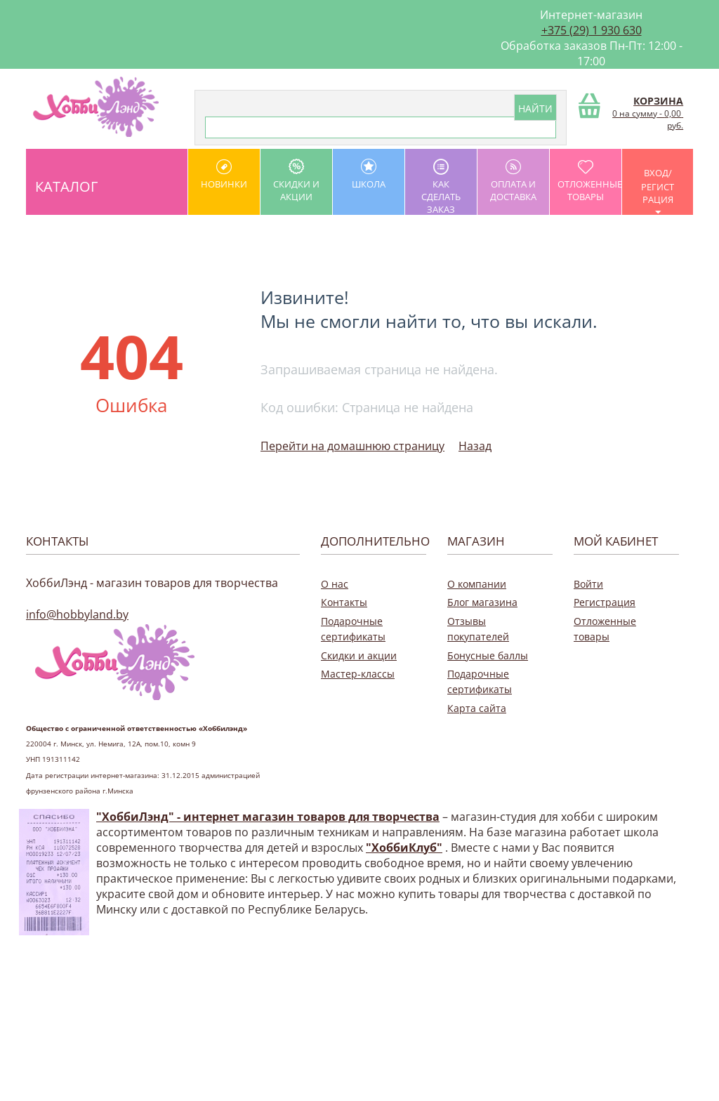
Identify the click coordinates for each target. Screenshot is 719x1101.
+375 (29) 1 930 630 (591, 30)
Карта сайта (476, 708)
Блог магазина (482, 602)
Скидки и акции (296, 181)
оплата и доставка (513, 181)
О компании (476, 584)
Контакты (344, 602)
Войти (588, 584)
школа (369, 174)
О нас (334, 584)
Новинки (224, 174)
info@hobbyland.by (77, 614)
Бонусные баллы (487, 655)
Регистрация (604, 602)
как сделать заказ (441, 187)
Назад (475, 446)
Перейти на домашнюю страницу (352, 446)
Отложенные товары (589, 181)
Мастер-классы (358, 673)
